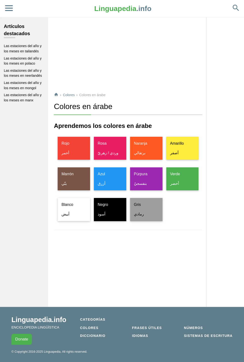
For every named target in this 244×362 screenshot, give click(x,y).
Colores (69, 95)
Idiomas (140, 336)
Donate (21, 339)
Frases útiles (147, 328)
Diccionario (92, 336)
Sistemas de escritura (208, 336)
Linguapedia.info (38, 320)
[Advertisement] (128, 54)
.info (123, 8)
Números (193, 328)
